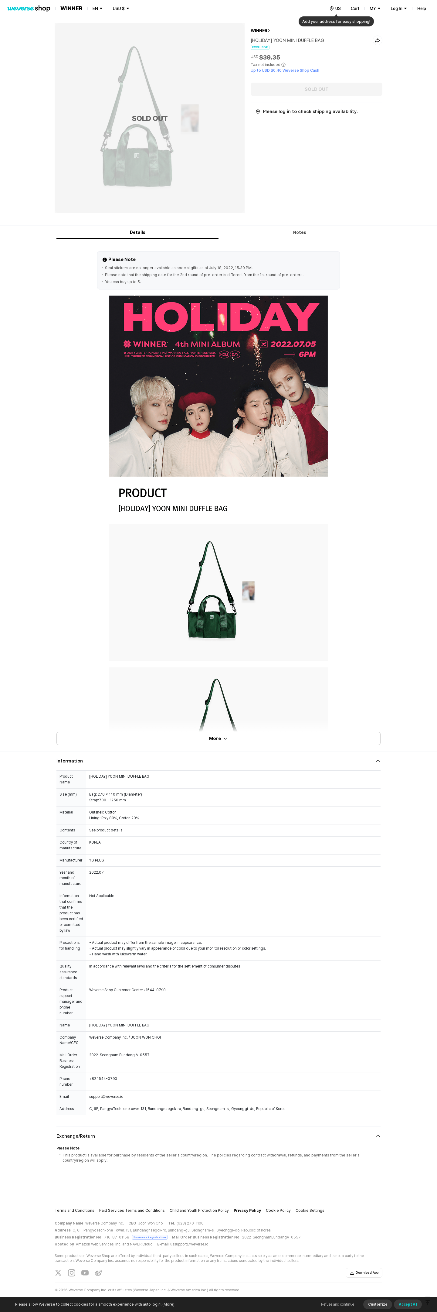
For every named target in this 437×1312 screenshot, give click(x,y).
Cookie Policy (278, 1210)
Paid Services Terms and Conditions (132, 1210)
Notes (299, 232)
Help (421, 8)
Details (137, 232)
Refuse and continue (337, 1304)
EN (95, 8)
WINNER (259, 30)
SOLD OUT (317, 89)
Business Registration (150, 1237)
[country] (335, 8)
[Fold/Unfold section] (218, 761)
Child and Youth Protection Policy (199, 1210)
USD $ (119, 8)
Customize (377, 1304)
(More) (167, 1304)
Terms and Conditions (74, 1210)
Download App (364, 1272)
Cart (355, 8)
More (218, 738)
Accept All (408, 1304)
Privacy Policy (247, 1210)
